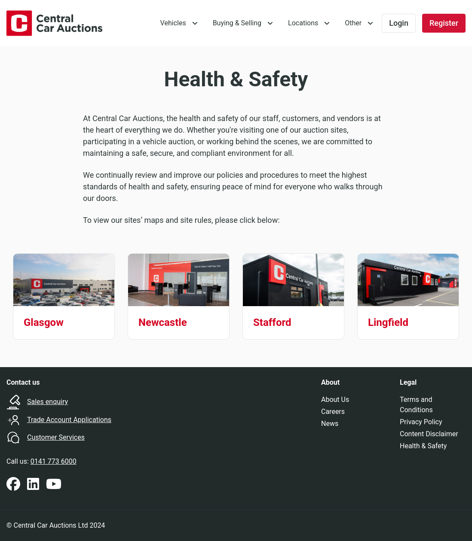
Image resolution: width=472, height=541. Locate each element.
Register (443, 22)
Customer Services (56, 437)
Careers (333, 411)
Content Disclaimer (429, 434)
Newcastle (162, 322)
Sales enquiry (47, 402)
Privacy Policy (421, 422)
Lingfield (388, 322)
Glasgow (44, 322)
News (329, 423)
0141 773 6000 (54, 461)
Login (398, 22)
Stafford (272, 322)
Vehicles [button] (173, 23)
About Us (335, 399)
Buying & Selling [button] (237, 23)
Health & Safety (423, 446)
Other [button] (353, 23)
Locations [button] (303, 23)
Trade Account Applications (69, 420)
